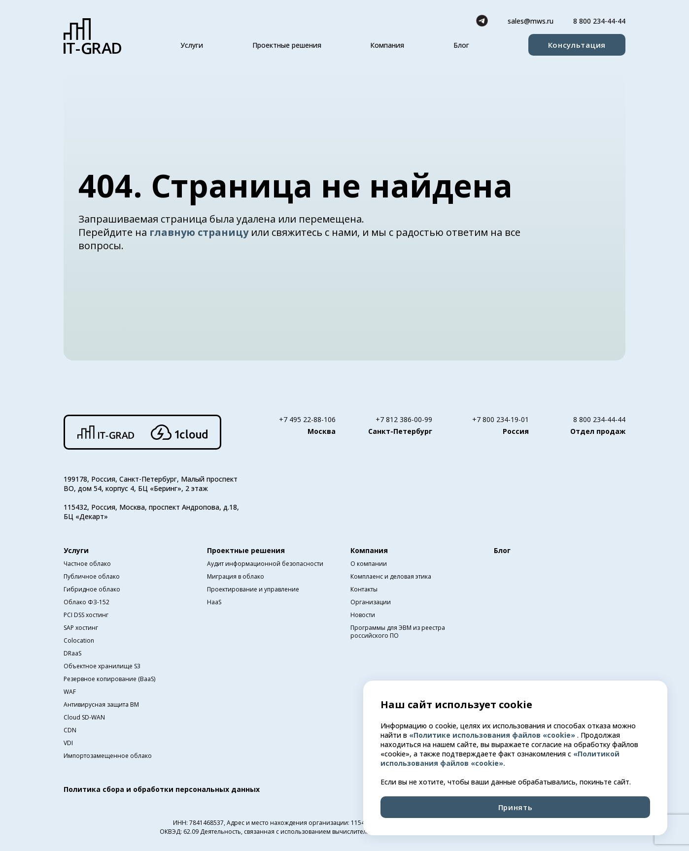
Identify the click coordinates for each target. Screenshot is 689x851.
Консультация (577, 45)
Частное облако (87, 563)
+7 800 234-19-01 (500, 419)
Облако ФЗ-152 (86, 602)
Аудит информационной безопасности (265, 563)
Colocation (79, 640)
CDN (70, 730)
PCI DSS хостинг (86, 615)
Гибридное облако (92, 589)
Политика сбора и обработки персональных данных (162, 789)
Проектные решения (286, 45)
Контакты (364, 589)
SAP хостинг (81, 627)
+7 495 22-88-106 (307, 419)
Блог (461, 45)
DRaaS (72, 653)
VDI (68, 743)
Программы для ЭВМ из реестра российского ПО (397, 631)
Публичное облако (92, 576)
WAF (70, 691)
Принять (515, 807)
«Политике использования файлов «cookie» (493, 735)
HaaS (214, 602)
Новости (362, 615)
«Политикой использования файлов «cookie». (500, 758)
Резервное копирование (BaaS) (109, 679)
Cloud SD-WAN (84, 717)
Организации (370, 602)
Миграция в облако (235, 576)
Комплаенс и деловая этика (390, 576)
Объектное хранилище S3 (102, 666)
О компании (368, 563)
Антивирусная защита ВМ (101, 704)
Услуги (191, 45)
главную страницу (200, 232)
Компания (387, 45)
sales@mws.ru (530, 21)
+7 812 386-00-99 (404, 419)
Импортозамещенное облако (108, 756)
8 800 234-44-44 (599, 21)
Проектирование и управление (253, 589)
